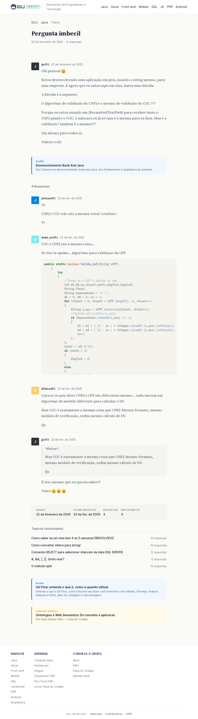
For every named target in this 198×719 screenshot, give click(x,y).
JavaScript (18, 686)
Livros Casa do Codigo (49, 686)
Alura (76, 660)
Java (104, 7)
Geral (115, 7)
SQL (154, 7)
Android (181, 7)
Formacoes (41, 665)
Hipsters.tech (81, 676)
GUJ (34, 22)
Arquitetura (18, 702)
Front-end (17, 670)
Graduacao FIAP (44, 676)
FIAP (76, 665)
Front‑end (129, 7)
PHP (170, 7)
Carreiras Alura (43, 660)
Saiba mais (96, 713)
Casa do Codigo (83, 670)
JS (162, 7)
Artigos (39, 670)
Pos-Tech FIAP (43, 681)
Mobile (143, 7)
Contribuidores (114, 713)
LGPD (128, 713)
